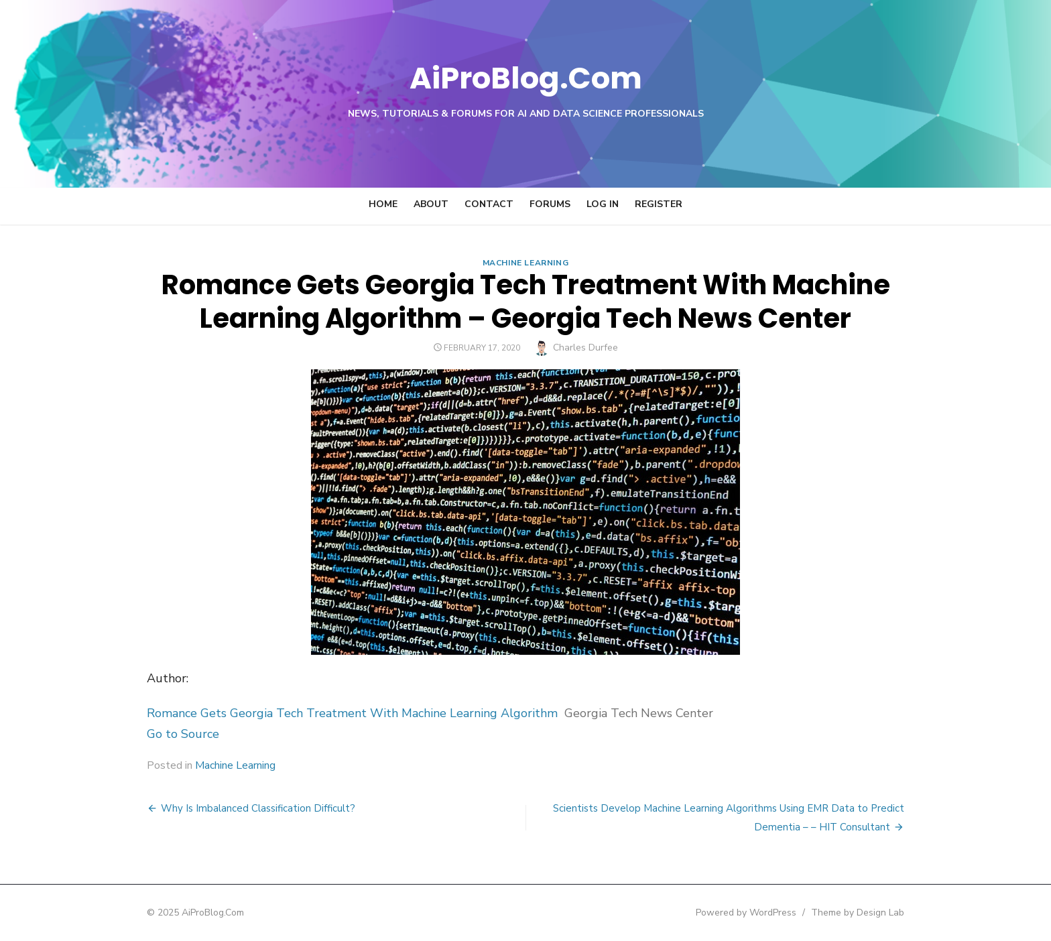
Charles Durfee (585, 347)
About (431, 204)
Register (658, 204)
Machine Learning (526, 262)
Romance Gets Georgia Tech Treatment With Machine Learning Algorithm (342, 713)
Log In (602, 204)
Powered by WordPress (756, 912)
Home (383, 204)
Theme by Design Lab (867, 912)
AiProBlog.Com (526, 77)
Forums (550, 204)
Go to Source (173, 734)
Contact (489, 204)
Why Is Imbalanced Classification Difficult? (248, 808)
